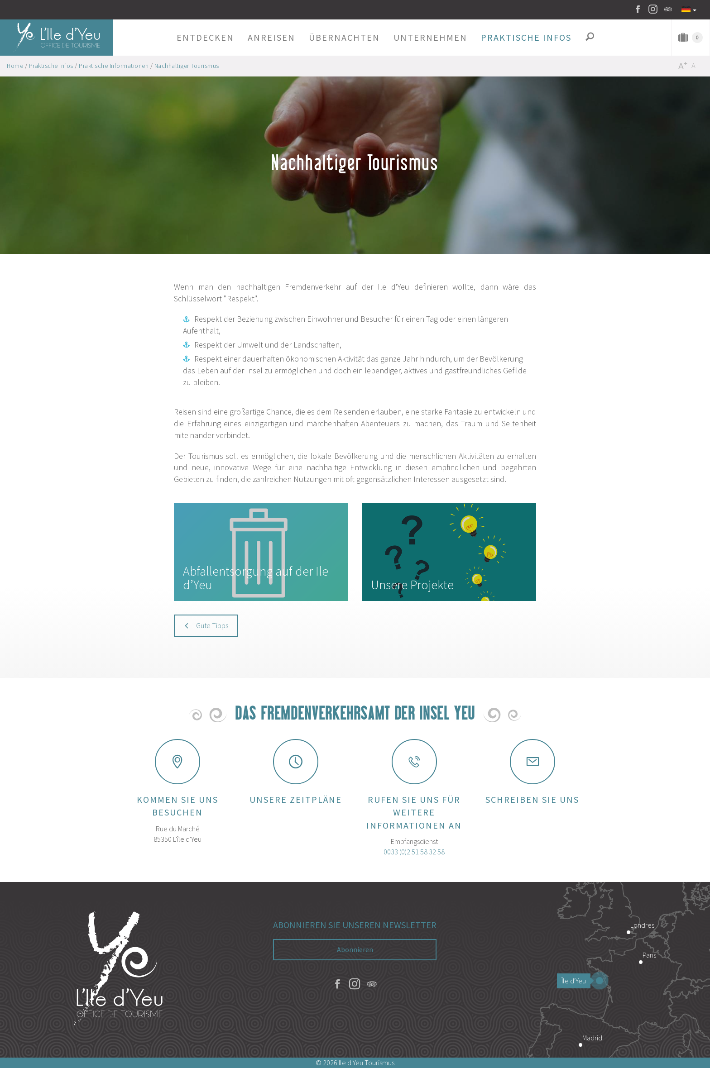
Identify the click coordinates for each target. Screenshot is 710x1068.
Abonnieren (355, 949)
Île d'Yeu (575, 980)
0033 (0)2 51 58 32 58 (414, 851)
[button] (205, 37)
